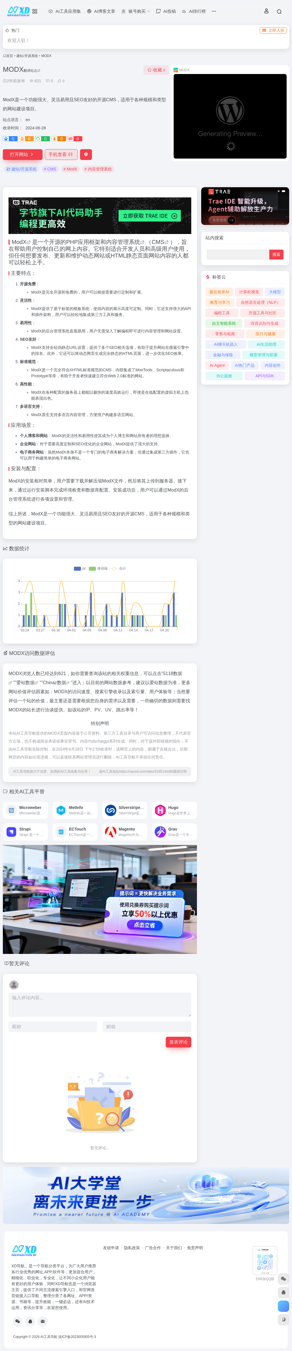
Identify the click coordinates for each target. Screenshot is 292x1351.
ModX (19, 242)
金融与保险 (223, 355)
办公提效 (224, 376)
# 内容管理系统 (98, 169)
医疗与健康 (266, 334)
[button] (279, 191)
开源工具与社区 (262, 313)
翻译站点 (32, 71)
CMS (158, 242)
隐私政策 (132, 1247)
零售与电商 (225, 334)
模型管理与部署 (264, 355)
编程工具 (222, 313)
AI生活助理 (266, 344)
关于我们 (174, 1247)
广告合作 (153, 1247)
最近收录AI (219, 292)
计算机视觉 (249, 292)
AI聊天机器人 (226, 344)
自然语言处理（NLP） (260, 302)
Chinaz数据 (54, 682)
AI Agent (217, 365)
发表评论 (178, 1042)
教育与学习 (220, 302)
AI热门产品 (245, 365)
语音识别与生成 (264, 323)
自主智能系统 (224, 323)
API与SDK (264, 376)
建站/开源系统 (27, 56)
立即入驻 (273, 30)
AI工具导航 (48, 1337)
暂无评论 (19, 963)
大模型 (275, 292)
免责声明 (195, 1247)
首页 (9, 56)
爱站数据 (25, 682)
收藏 (156, 70)
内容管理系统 (123, 242)
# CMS (50, 169)
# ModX (70, 169)
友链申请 (111, 1247)
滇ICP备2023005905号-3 (77, 1337)
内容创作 (273, 365)
